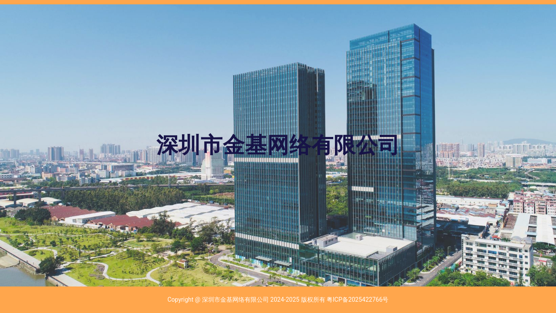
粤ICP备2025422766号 (357, 299)
